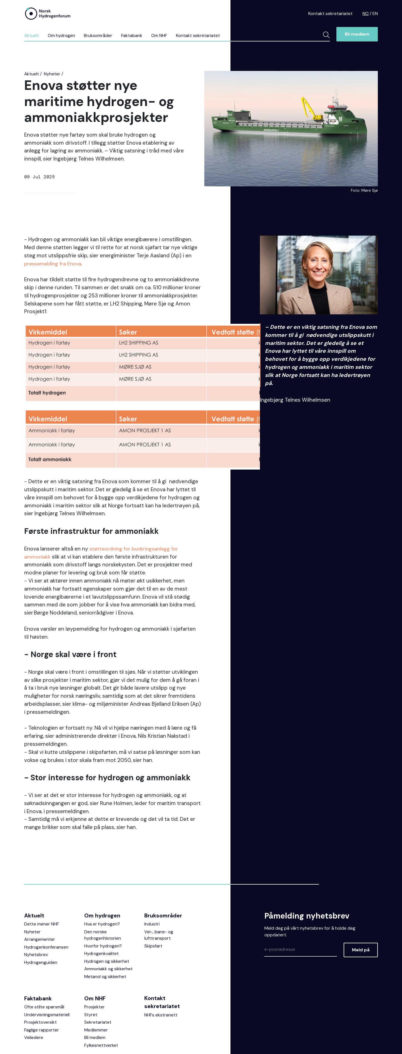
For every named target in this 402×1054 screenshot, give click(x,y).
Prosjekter (94, 979)
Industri (152, 895)
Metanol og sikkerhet (105, 949)
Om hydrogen (62, 35)
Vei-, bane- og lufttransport (158, 906)
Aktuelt (31, 35)
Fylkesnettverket (101, 1018)
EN (375, 13)
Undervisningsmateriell (47, 987)
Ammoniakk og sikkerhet (108, 941)
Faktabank (132, 35)
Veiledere (33, 1010)
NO (366, 13)
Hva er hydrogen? (102, 895)
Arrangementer (39, 911)
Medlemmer (96, 1003)
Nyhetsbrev (36, 926)
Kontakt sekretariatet (330, 13)
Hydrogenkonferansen (46, 919)
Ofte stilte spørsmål (44, 979)
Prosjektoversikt (40, 995)
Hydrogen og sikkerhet (107, 933)
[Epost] (300, 921)
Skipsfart (153, 917)
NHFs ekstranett (160, 988)
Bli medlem (357, 34)
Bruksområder (99, 35)
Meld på (360, 921)
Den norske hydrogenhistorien (102, 906)
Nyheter (52, 74)
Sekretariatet (97, 995)
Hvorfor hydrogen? (103, 917)
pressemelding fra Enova (54, 263)
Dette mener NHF (41, 895)
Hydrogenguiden (41, 934)
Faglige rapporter (41, 1003)
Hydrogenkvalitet (101, 925)
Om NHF (160, 35)
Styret (90, 987)
